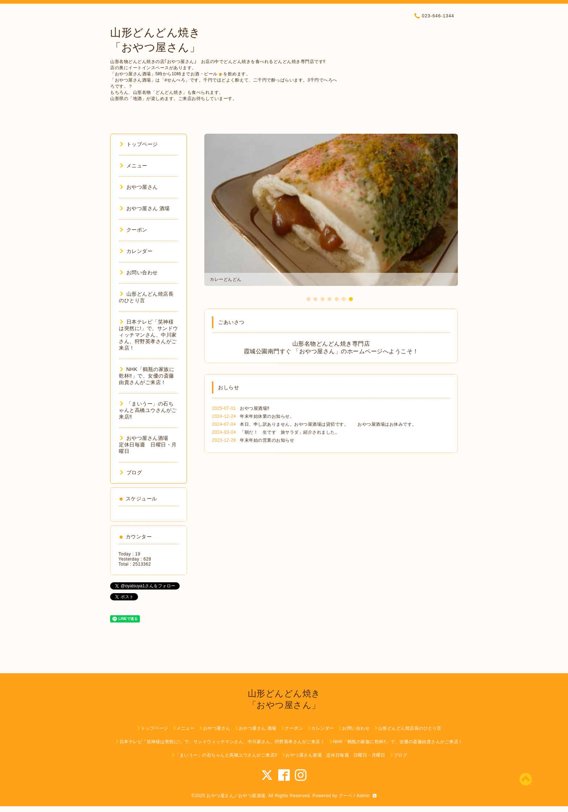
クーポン (133, 230)
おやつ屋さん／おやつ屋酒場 (236, 795)
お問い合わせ (139, 272)
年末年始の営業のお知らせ (267, 440)
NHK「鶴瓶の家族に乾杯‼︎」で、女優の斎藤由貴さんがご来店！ (146, 375)
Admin (363, 795)
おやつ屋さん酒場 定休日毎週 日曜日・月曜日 (148, 444)
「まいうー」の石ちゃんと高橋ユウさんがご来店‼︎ (148, 410)
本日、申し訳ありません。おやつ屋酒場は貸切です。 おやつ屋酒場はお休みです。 (328, 424)
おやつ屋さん (139, 187)
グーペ (345, 795)
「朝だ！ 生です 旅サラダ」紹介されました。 (289, 432)
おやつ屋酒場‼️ (255, 408)
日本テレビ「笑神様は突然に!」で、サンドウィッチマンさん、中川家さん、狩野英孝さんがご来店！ (148, 335)
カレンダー (136, 251)
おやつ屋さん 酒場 (145, 208)
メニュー (133, 165)
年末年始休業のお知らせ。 (267, 416)
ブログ (131, 472)
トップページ (139, 144)
